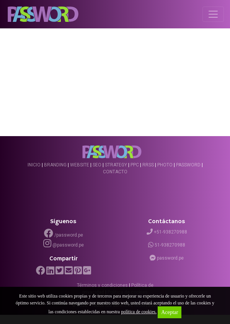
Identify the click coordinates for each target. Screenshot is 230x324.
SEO (97, 165)
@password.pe (63, 245)
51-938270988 (166, 245)
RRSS (148, 165)
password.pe (167, 258)
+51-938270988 (167, 232)
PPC (134, 165)
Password (188, 165)
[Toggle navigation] (213, 14)
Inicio (34, 165)
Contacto (115, 171)
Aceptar (169, 312)
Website (79, 165)
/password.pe (63, 233)
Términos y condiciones (102, 285)
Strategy (116, 165)
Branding (55, 165)
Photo (165, 165)
